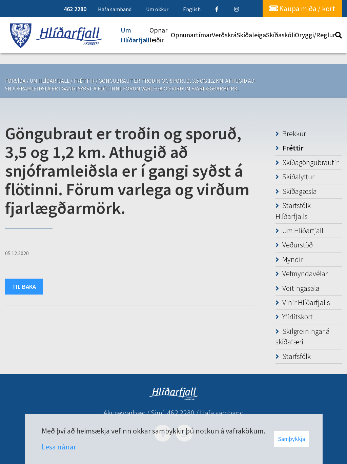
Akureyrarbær (124, 413)
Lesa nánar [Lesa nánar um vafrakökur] (59, 446)
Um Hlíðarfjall (49, 80)
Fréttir (84, 80)
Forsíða (15, 80)
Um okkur (157, 9)
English (192, 9)
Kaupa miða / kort (302, 8)
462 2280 (181, 413)
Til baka (24, 286)
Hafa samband (222, 413)
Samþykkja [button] (291, 439)
